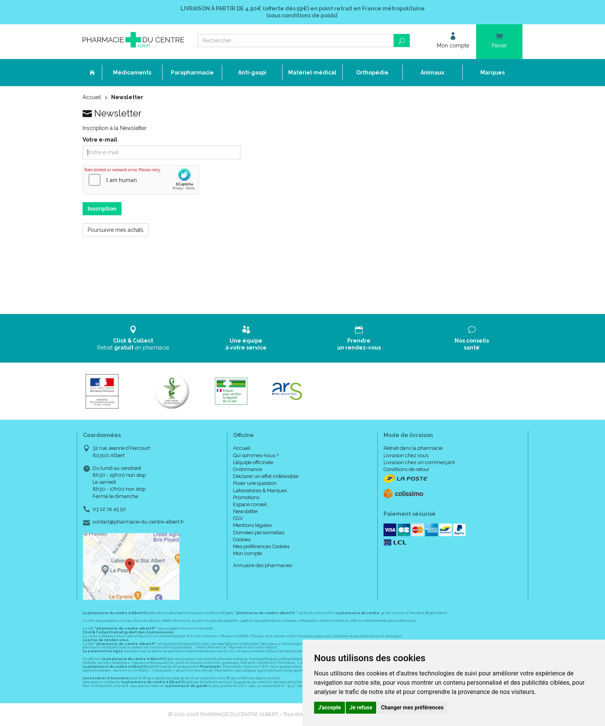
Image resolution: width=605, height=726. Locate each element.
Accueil (92, 97)
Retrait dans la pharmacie (413, 448)
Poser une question (255, 483)
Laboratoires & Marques (260, 490)
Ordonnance (247, 469)
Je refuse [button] (361, 707)
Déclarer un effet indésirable (265, 476)
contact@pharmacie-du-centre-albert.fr (138, 521)
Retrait (133, 338)
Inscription (102, 209)
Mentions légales (252, 525)
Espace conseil (250, 504)
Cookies (241, 539)
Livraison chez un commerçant (419, 462)
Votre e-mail (100, 140)
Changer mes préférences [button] (412, 707)
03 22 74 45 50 (109, 509)
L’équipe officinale (253, 462)
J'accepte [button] (329, 707)
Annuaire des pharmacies (262, 565)
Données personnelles (258, 532)
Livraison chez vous (406, 455)
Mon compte (247, 553)
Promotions (246, 497)
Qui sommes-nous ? (256, 455)
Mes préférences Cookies (261, 546)
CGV (238, 518)
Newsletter (245, 511)
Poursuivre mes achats (116, 230)
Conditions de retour (406, 469)
